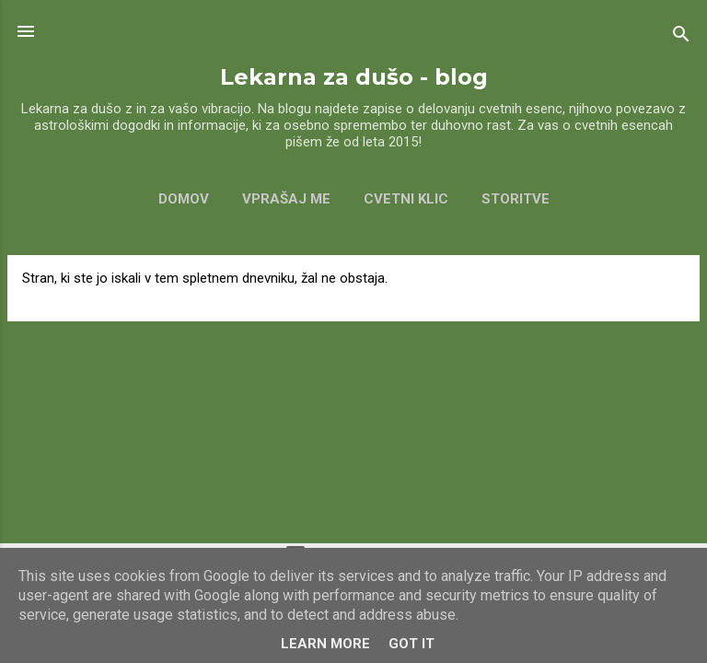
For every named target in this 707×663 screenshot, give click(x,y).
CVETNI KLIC (406, 199)
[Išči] (681, 37)
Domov (183, 199)
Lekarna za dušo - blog (354, 77)
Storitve (515, 199)
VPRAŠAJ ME (286, 199)
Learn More (325, 643)
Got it (411, 643)
